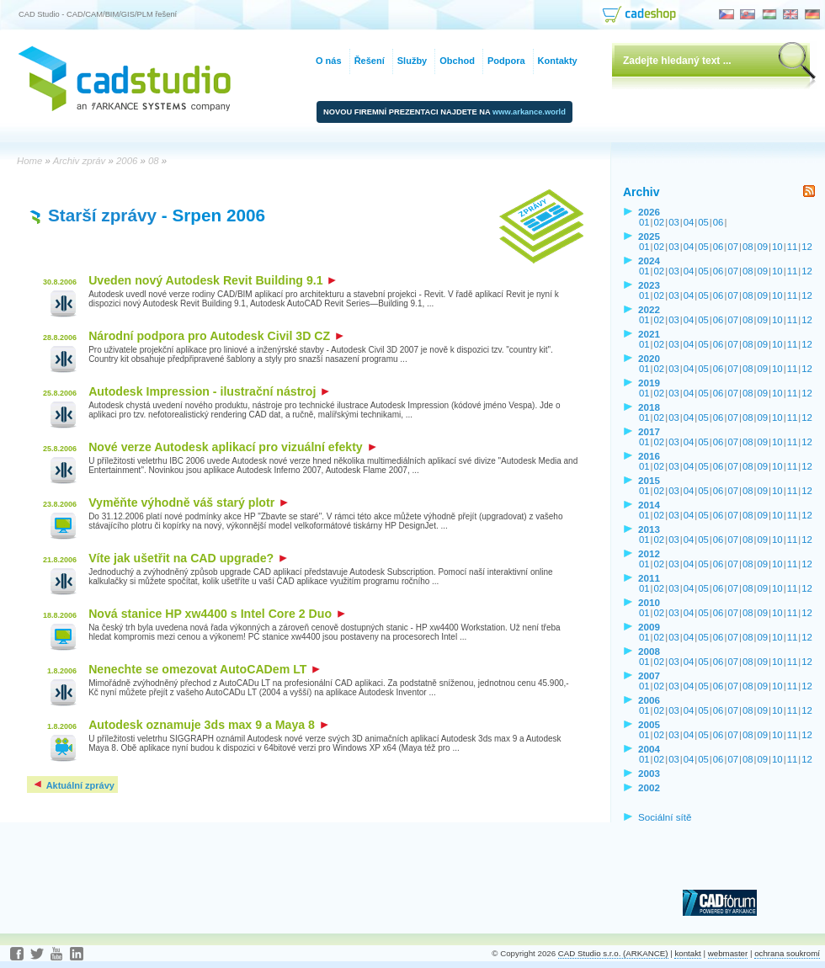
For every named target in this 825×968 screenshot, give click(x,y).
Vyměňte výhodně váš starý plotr (188, 502)
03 (673, 222)
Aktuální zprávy (73, 785)
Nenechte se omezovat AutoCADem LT (204, 669)
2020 (649, 358)
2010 (649, 602)
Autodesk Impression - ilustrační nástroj (208, 391)
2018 (649, 407)
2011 (649, 577)
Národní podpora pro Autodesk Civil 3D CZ (215, 336)
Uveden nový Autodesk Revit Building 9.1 (212, 280)
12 (806, 247)
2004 (649, 748)
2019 (649, 382)
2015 (649, 480)
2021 (649, 333)
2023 (649, 284)
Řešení (369, 61)
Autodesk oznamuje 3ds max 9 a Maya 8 (208, 724)
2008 (649, 651)
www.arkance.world (529, 112)
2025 (649, 236)
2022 (649, 309)
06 (718, 222)
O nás (329, 61)
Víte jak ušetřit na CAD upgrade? (187, 558)
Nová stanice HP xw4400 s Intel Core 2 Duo (216, 613)
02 (659, 222)
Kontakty (558, 61)
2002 (649, 787)
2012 (649, 553)
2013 (649, 529)
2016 (649, 455)
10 (777, 247)
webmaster (728, 953)
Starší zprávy (102, 215)
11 (792, 247)
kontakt (687, 953)
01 (644, 222)
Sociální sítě (665, 816)
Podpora (506, 61)
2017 (649, 431)
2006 (649, 699)
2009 (649, 626)
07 (732, 247)
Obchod (457, 61)
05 (703, 222)
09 (763, 247)
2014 (649, 504)
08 (747, 247)
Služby (412, 61)
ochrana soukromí (787, 953)
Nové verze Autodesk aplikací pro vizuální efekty (232, 447)
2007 (649, 675)
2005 (649, 724)
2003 (649, 773)
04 (689, 222)
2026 (649, 211)
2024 (649, 260)
